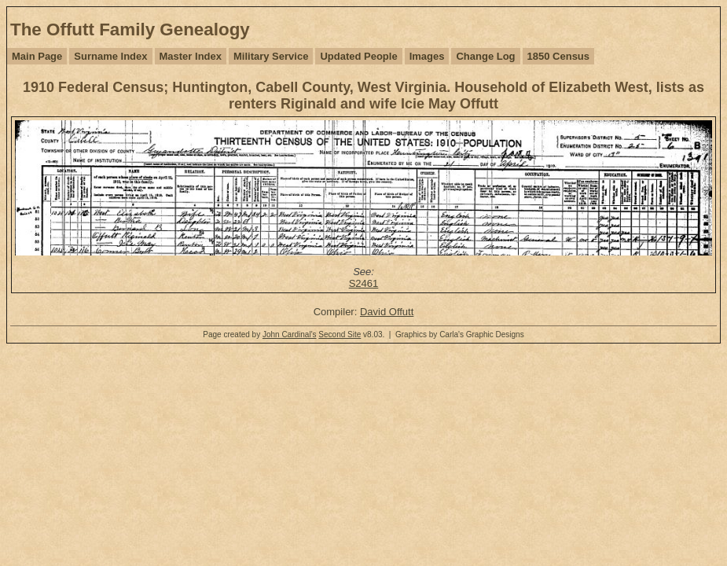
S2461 (364, 283)
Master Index (191, 56)
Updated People (358, 56)
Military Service (270, 56)
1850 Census (558, 56)
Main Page (37, 56)
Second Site (339, 334)
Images (427, 56)
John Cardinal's (290, 334)
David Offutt (386, 312)
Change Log (485, 56)
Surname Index (110, 56)
